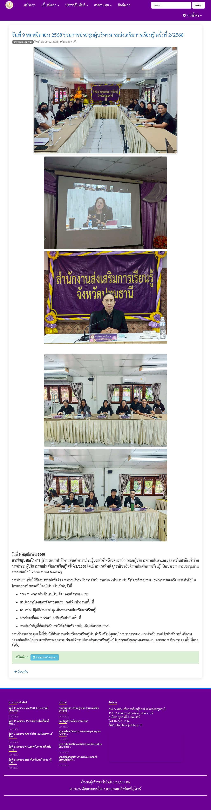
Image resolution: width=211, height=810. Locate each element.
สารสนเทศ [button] (103, 5)
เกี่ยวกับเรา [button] (50, 5)
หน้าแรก (29, 5)
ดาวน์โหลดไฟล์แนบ (44, 657)
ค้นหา (198, 5)
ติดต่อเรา (124, 5)
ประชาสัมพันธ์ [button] (76, 5)
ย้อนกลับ (21, 671)
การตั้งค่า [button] (192, 15)
